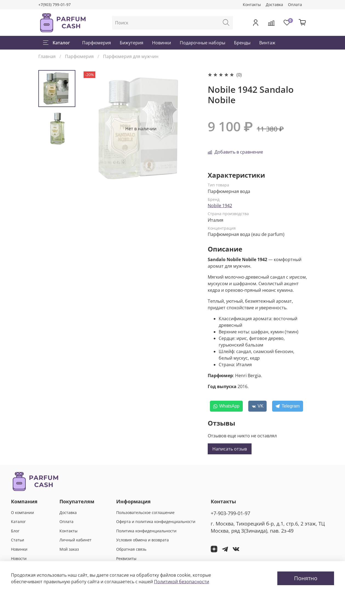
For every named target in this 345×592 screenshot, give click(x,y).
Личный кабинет (75, 539)
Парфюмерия (96, 43)
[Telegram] (287, 406)
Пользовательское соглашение (145, 512)
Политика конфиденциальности (146, 530)
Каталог (56, 43)
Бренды (242, 43)
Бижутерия (131, 43)
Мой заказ (69, 549)
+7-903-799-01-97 (230, 513)
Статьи (17, 539)
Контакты (252, 4)
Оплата (295, 4)
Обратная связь (131, 549)
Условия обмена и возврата (142, 539)
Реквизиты (126, 558)
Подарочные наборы (202, 43)
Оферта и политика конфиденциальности (155, 521)
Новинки (161, 43)
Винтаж (267, 43)
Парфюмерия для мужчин (130, 56)
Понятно (305, 578)
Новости (19, 558)
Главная (47, 56)
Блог (15, 530)
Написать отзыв (229, 449)
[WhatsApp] (226, 406)
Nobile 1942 (220, 206)
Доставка (274, 4)
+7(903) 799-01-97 (54, 4)
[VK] (257, 406)
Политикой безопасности (181, 582)
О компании (22, 512)
